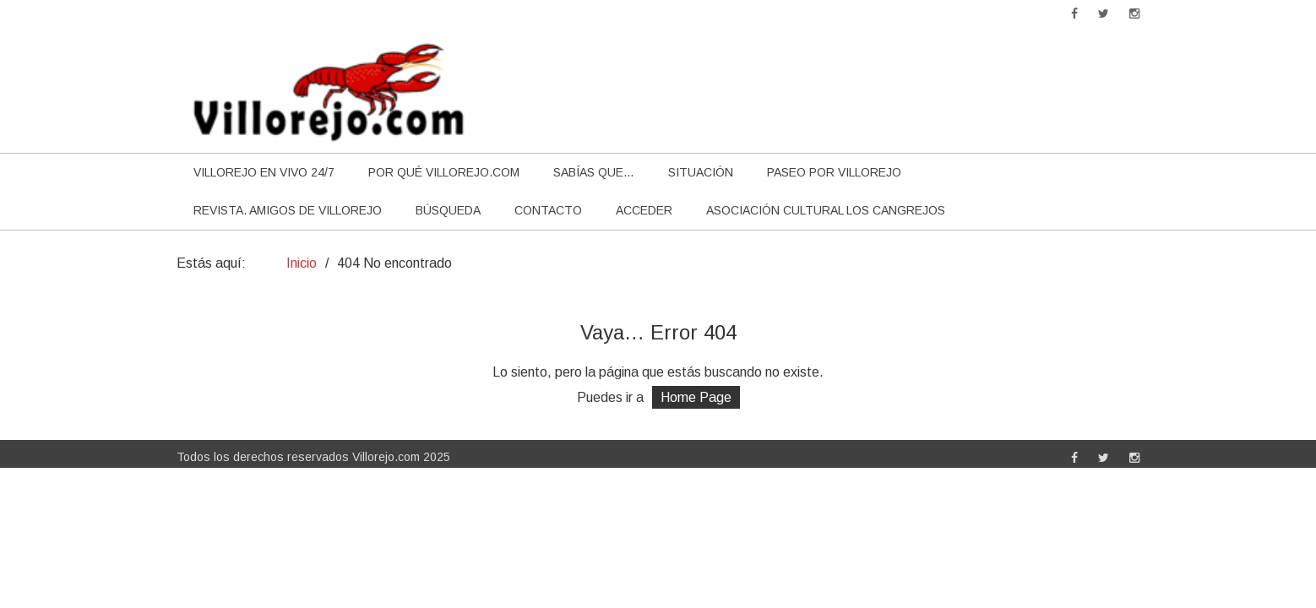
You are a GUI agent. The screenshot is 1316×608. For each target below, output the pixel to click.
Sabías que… (593, 172)
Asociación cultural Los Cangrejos (825, 210)
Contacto (548, 210)
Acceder (644, 210)
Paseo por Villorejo (834, 172)
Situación (700, 172)
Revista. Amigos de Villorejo (287, 210)
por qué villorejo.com (443, 172)
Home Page (696, 397)
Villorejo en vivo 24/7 (263, 172)
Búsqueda (448, 210)
